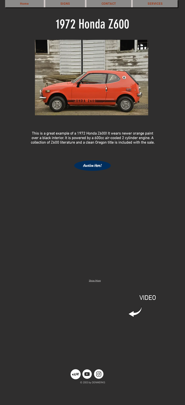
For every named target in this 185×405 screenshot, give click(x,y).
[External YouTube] (90, 326)
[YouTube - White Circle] (87, 374)
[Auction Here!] (92, 165)
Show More (95, 280)
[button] (43, 191)
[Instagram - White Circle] (98, 374)
